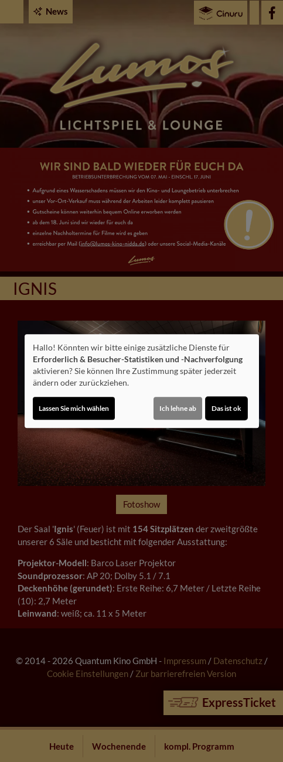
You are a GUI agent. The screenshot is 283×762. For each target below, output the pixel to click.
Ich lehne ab (177, 408)
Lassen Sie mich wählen (74, 408)
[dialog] (142, 381)
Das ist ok (226, 408)
